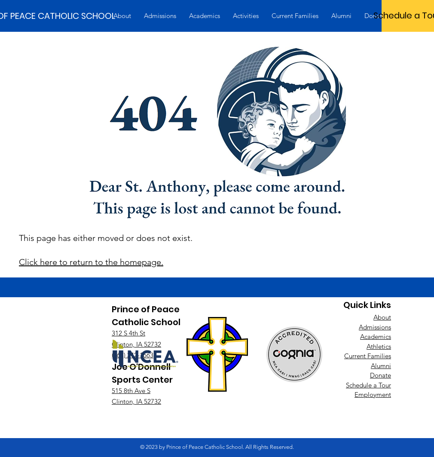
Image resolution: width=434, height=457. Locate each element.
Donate (380, 375)
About (382, 317)
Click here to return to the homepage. (91, 262)
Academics (375, 336)
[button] (122, 15)
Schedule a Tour (368, 385)
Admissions (375, 327)
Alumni (381, 366)
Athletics (379, 346)
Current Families (367, 356)
